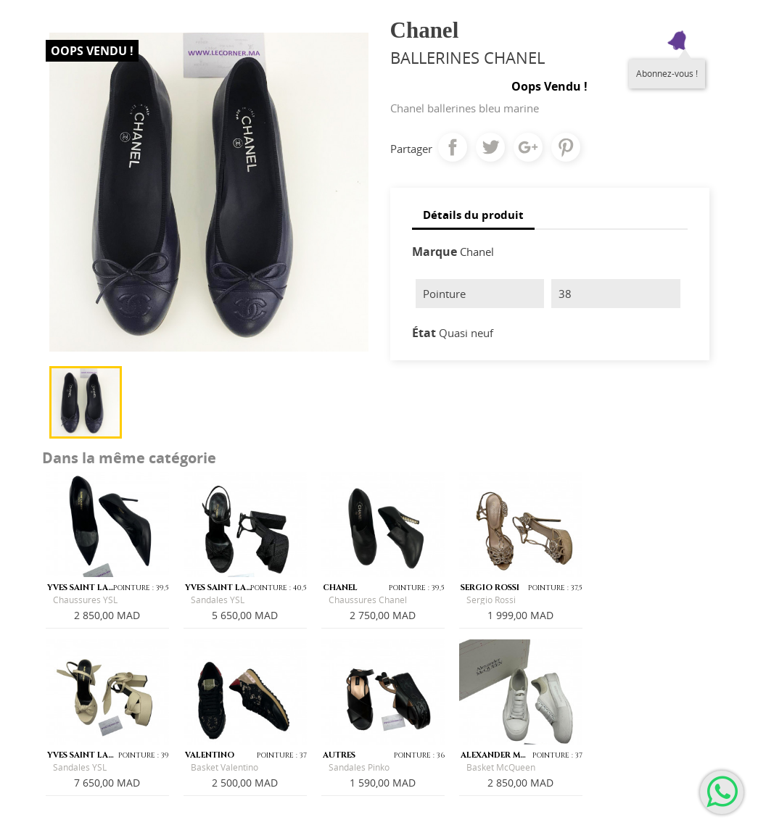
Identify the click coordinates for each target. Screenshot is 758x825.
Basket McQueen (500, 767)
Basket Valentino (224, 767)
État (424, 333)
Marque (434, 251)
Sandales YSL (217, 600)
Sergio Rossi (491, 600)
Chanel (477, 251)
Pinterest (565, 147)
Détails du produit (473, 214)
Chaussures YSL (85, 600)
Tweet (490, 147)
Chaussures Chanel (368, 600)
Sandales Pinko (359, 767)
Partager (452, 147)
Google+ (528, 147)
